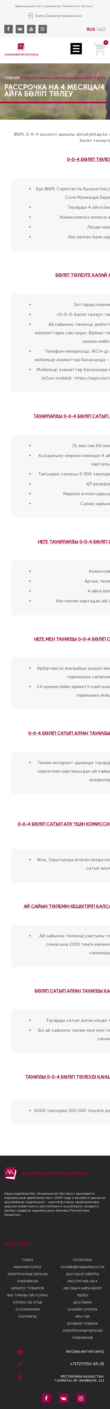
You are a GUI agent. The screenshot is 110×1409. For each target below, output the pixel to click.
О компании (27, 1309)
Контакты (27, 1316)
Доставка (82, 1302)
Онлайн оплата (82, 1309)
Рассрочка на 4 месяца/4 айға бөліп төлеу (82, 1288)
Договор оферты (82, 1274)
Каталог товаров (27, 1288)
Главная (12, 78)
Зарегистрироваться (64, 16)
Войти (40, 16)
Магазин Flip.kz (27, 1267)
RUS (91, 29)
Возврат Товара (82, 1324)
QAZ (101, 29)
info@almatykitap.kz (85, 1352)
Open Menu (76, 48)
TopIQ (27, 1260)
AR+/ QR (82, 1316)
